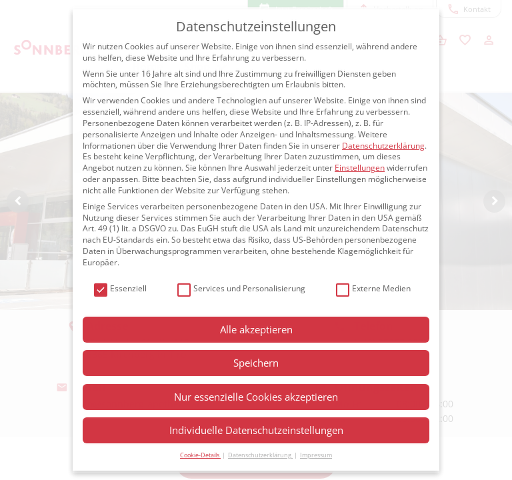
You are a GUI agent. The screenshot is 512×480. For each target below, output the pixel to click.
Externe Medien (373, 289)
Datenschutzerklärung (383, 145)
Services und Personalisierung (241, 289)
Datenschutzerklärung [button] (260, 455)
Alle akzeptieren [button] (256, 329)
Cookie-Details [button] (200, 455)
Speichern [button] (256, 362)
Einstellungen (360, 167)
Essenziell (120, 289)
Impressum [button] (316, 455)
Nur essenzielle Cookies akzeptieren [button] (256, 396)
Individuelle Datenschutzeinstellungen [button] (256, 430)
